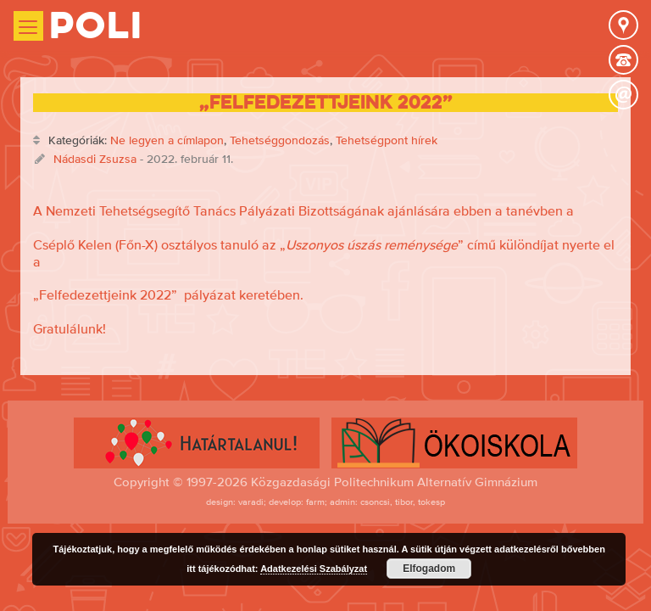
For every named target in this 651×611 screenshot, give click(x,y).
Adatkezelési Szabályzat (313, 568)
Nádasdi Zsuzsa (94, 158)
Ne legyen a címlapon (167, 140)
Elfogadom (429, 569)
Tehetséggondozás (280, 140)
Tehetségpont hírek (386, 140)
